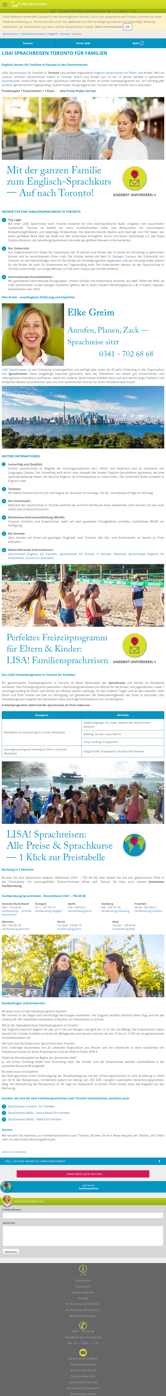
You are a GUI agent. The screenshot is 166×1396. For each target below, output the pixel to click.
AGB (83, 1275)
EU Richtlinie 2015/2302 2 (83, 1310)
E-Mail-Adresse (12, 1209)
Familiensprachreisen (33, 34)
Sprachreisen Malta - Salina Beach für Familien (39, 1113)
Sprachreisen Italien (83, 1394)
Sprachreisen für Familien (26, 73)
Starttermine (31, 493)
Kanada (64, 34)
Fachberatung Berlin (80, 911)
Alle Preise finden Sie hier (78, 91)
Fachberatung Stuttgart (48, 911)
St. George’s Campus (122, 256)
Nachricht (9, 1223)
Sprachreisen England (83, 1358)
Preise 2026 (83, 43)
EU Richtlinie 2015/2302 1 (83, 1304)
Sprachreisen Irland (83, 1370)
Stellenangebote (83, 1292)
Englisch (53, 34)
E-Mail (160, 1135)
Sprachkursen (11, 81)
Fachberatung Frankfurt (148, 911)
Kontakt (83, 1298)
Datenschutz (83, 1280)
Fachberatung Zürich (69, 929)
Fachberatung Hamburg (115, 911)
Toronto (28, 43)
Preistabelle (16, 882)
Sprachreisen (10, 34)
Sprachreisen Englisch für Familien (32, 554)
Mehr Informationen (108, 27)
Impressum (83, 1286)
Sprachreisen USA (83, 1376)
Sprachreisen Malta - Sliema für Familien (35, 1119)
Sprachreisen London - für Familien (31, 1106)
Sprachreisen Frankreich (83, 1388)
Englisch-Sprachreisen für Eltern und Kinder (123, 73)
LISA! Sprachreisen (14, 370)
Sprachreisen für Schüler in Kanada (85, 554)
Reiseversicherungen (83, 1316)
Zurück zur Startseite (39, 558)
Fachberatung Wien (123, 929)
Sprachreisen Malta (83, 1364)
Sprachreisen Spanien (83, 1382)
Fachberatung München (16, 929)
